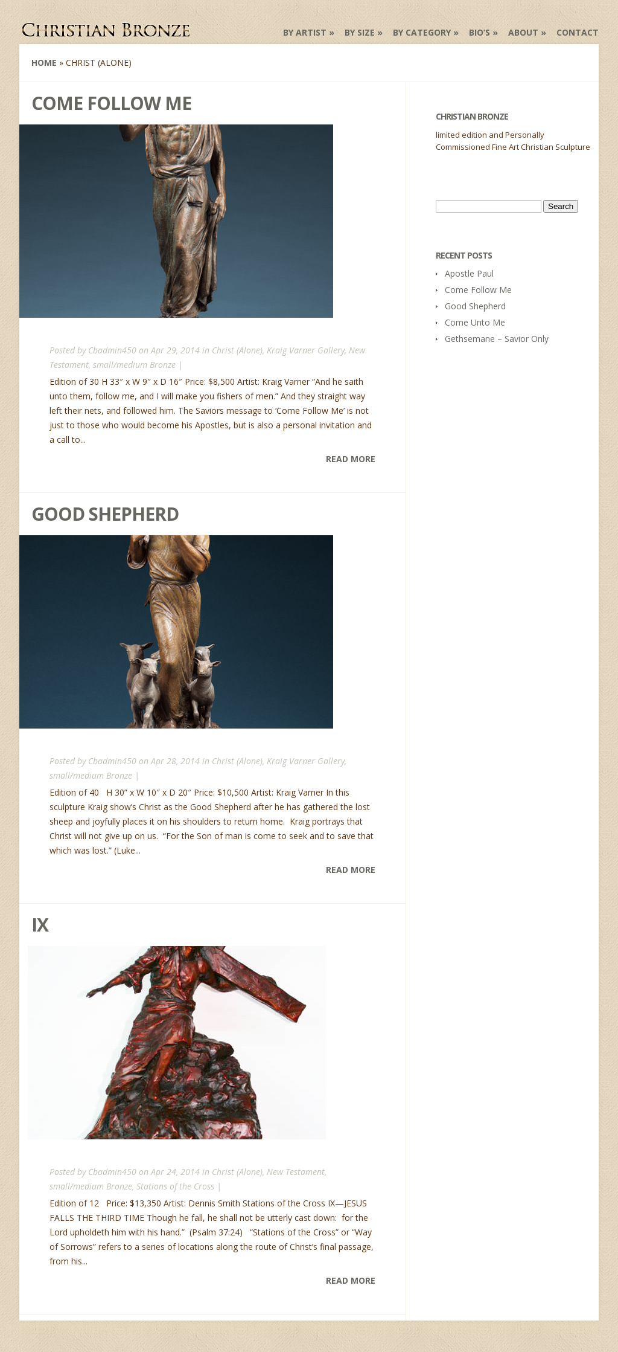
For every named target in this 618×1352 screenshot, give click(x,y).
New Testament (296, 1171)
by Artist (305, 32)
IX (39, 924)
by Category (422, 32)
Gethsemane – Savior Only (497, 338)
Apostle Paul (469, 273)
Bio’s (479, 32)
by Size (360, 32)
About (523, 32)
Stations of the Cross (175, 1186)
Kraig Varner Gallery (306, 350)
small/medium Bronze (134, 364)
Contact (577, 32)
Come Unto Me (475, 322)
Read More (350, 459)
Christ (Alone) (237, 350)
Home (44, 62)
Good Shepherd (105, 513)
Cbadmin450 (112, 350)
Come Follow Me (111, 103)
